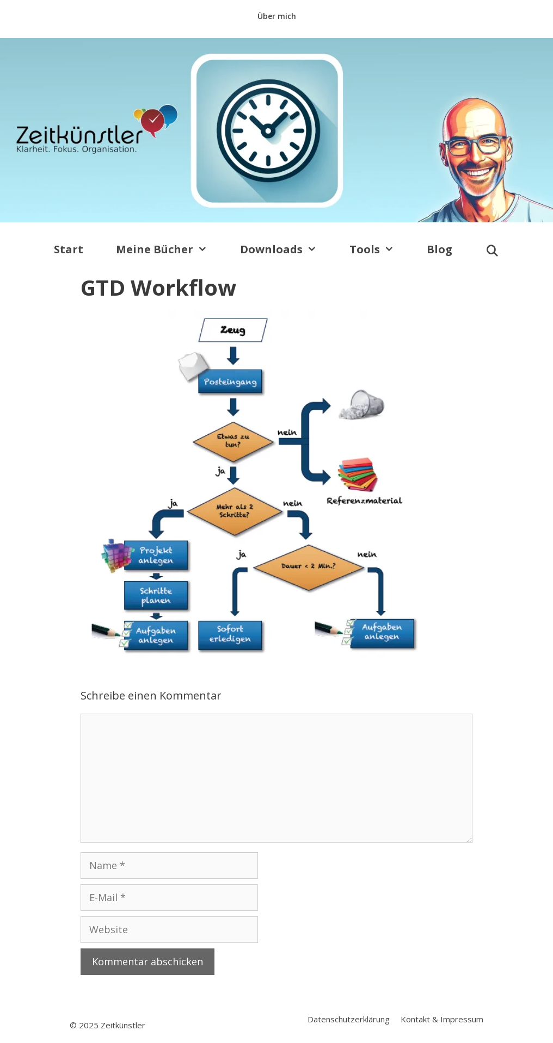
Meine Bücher (170, 249)
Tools (379, 249)
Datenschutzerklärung (349, 1019)
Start (68, 249)
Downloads (286, 249)
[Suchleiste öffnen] (492, 251)
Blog (439, 249)
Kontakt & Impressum (442, 1019)
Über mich (276, 16)
